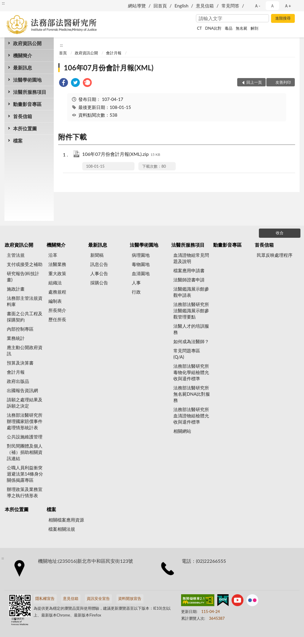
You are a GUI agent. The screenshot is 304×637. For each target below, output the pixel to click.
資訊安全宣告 (98, 598)
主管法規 (16, 255)
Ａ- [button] (257, 5)
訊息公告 (99, 264)
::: (3, 3)
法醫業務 (57, 264)
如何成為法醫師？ (191, 341)
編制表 (55, 301)
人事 (136, 282)
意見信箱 (205, 5)
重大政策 (57, 273)
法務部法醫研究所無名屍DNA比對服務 (191, 394)
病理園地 (141, 255)
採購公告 (99, 282)
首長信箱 (22, 116)
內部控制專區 (20, 329)
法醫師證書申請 (189, 279)
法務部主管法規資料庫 (24, 301)
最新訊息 (22, 67)
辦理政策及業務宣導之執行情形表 (24, 492)
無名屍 (241, 28)
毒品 (228, 28)
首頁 (63, 52)
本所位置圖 (25, 128)
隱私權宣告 (45, 598)
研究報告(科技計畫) (23, 276)
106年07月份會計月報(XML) (108, 67)
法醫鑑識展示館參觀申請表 (191, 292)
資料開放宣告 (129, 598)
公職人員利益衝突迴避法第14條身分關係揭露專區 (25, 474)
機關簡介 (22, 55)
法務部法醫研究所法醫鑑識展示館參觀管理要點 (191, 310)
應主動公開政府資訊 (24, 350)
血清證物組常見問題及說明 (191, 258)
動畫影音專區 (27, 104)
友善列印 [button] (283, 82)
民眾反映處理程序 (274, 255)
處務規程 (57, 291)
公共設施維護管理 (24, 436)
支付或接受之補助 (24, 264)
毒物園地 (141, 264)
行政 (136, 291)
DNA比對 (213, 28)
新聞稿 (97, 255)
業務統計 (16, 338)
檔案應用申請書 (189, 270)
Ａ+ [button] (287, 5)
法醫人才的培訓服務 (191, 329)
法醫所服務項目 (29, 92)
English (182, 5)
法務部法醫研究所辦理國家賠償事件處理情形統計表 (24, 421)
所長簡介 (57, 310)
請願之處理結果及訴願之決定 (24, 402)
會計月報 (113, 52)
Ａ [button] (272, 5)
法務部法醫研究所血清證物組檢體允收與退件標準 (191, 415)
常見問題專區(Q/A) (186, 353)
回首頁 (160, 5)
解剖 (254, 28)
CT (199, 28)
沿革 (52, 255)
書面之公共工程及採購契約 (24, 316)
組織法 (55, 282)
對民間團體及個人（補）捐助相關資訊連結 (24, 452)
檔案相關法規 (61, 529)
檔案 (18, 140)
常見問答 (230, 5)
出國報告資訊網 (22, 390)
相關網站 (182, 431)
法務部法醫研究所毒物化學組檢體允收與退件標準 (191, 372)
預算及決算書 (20, 362)
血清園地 (141, 273)
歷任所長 (57, 319)
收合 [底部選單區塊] (280, 232)
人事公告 (99, 273)
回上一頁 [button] (254, 82)
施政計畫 (16, 288)
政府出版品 (18, 381)
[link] (63, 83)
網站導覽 (137, 5)
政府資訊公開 (27, 43)
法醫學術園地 (27, 80)
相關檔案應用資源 (66, 519)
